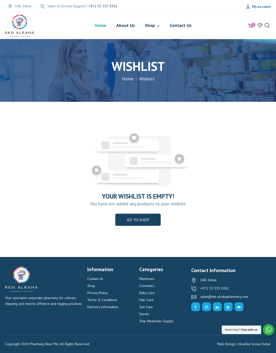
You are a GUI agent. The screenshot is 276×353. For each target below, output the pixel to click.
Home (127, 79)
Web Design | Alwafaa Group (239, 344)
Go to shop (138, 219)
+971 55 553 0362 (103, 6)
